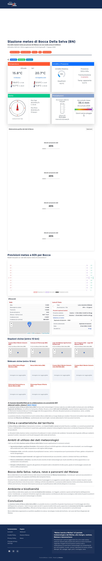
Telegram (29, 59)
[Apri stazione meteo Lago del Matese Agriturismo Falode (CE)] (62, 349)
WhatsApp (21, 59)
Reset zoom (89, 129)
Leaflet (28, 333)
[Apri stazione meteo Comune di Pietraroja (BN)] (40, 349)
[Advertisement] (51, 26)
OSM (33, 333)
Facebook (13, 59)
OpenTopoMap (45, 333)
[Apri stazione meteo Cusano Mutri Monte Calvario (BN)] (17, 349)
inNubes (60, 557)
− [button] (11, 326)
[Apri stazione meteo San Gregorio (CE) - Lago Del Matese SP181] (84, 349)
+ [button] (11, 323)
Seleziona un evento (72, 319)
